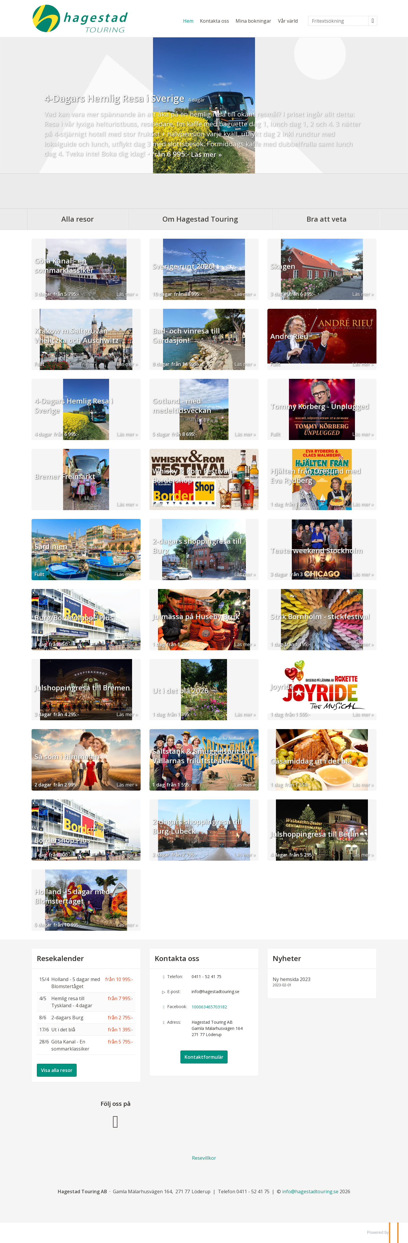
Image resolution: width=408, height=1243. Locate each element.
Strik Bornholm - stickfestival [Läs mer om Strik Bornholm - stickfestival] (320, 630)
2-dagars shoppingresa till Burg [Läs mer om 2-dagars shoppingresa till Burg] (197, 556)
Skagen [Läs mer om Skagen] (282, 280)
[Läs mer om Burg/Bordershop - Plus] (86, 619)
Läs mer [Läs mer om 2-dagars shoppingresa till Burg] (243, 574)
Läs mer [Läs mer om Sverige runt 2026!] (243, 294)
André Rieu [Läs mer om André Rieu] (289, 350)
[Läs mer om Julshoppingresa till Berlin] (321, 829)
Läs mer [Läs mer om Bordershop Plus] (125, 854)
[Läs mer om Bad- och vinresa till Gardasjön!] (204, 339)
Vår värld (288, 21)
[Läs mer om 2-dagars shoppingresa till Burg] (204, 549)
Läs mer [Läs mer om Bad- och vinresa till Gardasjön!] (243, 364)
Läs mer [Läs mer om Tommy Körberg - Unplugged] (361, 434)
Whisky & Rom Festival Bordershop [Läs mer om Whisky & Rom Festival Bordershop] (191, 486)
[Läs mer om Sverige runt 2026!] (204, 269)
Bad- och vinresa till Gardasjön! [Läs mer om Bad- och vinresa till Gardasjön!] (186, 345)
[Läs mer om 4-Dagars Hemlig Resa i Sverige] (86, 409)
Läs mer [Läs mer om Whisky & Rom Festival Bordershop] (243, 504)
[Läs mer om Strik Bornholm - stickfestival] (321, 619)
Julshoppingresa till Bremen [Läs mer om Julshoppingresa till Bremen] (82, 701)
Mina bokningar (253, 21)
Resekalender (60, 958)
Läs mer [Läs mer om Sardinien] (125, 574)
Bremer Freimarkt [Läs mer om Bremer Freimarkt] (64, 490)
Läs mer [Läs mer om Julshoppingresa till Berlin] (361, 854)
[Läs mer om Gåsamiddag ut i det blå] (321, 759)
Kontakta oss (214, 21)
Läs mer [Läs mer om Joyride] (361, 714)
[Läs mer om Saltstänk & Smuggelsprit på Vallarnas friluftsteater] (204, 759)
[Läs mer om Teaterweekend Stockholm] (321, 549)
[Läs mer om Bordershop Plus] (86, 829)
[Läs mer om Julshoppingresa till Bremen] (86, 689)
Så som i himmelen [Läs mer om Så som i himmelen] (67, 771)
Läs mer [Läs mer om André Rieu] (361, 364)
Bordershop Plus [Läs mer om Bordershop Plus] (62, 841)
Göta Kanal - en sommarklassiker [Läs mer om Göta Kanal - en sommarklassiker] (63, 275)
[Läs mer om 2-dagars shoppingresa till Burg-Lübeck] (204, 829)
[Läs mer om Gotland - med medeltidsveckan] (204, 409)
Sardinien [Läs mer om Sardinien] (51, 560)
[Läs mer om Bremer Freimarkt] (86, 479)
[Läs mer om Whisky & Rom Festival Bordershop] (204, 479)
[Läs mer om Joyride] (321, 689)
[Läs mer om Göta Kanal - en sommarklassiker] (86, 269)
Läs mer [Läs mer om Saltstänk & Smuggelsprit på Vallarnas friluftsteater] (243, 784)
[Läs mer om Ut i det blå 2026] (204, 689)
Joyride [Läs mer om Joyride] (282, 701)
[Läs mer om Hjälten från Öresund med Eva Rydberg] (321, 479)
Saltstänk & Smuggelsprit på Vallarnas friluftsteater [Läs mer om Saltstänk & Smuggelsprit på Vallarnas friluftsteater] (201, 766)
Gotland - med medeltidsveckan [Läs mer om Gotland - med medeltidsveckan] (181, 415)
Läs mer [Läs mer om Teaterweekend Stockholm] (361, 574)
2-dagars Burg (67, 1017)
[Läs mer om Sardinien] (86, 549)
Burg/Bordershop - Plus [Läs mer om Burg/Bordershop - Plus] (73, 630)
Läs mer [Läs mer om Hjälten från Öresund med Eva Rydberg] (361, 504)
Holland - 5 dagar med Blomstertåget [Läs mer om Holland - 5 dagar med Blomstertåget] (72, 906)
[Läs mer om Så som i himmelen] (86, 759)
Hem (188, 21)
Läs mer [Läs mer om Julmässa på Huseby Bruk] (243, 644)
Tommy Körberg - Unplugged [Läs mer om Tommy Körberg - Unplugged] (319, 420)
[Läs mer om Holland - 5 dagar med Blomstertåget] (86, 899)
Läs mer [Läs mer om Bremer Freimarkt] (125, 504)
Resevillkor (204, 1157)
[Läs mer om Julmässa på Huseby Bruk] (204, 619)
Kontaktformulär (204, 1056)
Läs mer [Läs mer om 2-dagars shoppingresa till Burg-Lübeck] (243, 854)
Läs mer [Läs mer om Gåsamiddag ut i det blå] (361, 784)
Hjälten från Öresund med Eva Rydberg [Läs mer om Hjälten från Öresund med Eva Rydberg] (315, 486)
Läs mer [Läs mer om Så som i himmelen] (125, 784)
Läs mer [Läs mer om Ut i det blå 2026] (243, 714)
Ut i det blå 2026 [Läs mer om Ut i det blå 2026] (180, 701)
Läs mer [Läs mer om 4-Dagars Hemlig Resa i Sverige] (203, 154)
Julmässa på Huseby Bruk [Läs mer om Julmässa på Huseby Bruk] (195, 630)
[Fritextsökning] (338, 21)
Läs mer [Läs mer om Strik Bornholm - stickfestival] (361, 644)
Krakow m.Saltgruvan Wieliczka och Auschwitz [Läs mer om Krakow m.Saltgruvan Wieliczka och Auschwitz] (76, 345)
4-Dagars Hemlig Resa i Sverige (114, 98)
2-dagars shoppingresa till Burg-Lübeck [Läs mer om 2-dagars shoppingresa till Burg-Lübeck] (197, 836)
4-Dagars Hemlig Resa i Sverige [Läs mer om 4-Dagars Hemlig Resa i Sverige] (73, 415)
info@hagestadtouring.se (215, 991)
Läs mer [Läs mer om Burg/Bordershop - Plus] (125, 644)
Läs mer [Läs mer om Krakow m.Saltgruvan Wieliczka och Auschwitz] (125, 364)
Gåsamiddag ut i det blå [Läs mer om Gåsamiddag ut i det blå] (311, 771)
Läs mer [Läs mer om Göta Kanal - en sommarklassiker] (125, 294)
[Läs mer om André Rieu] (321, 339)
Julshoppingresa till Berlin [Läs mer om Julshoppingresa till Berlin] (314, 841)
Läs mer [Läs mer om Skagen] (361, 294)
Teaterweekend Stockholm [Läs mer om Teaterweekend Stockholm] (316, 560)
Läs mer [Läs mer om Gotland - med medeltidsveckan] (243, 434)
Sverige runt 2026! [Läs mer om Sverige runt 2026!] (183, 280)
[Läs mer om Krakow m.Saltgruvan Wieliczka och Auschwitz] (86, 339)
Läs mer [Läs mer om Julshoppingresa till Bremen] (125, 714)
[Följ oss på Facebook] (115, 1120)
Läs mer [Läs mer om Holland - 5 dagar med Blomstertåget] (125, 924)
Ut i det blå (63, 1029)
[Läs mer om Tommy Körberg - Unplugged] (321, 409)
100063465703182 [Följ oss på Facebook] (209, 1006)
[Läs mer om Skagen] (321, 269)
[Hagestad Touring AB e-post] (310, 1191)
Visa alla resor (57, 1070)
